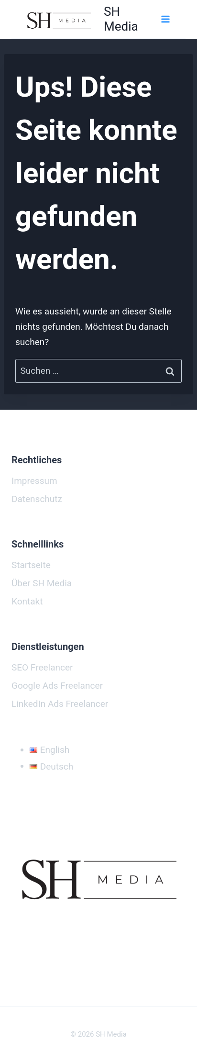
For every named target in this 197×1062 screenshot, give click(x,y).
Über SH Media (41, 583)
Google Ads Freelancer (57, 685)
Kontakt (27, 601)
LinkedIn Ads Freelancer (59, 703)
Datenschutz (36, 498)
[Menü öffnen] (165, 18)
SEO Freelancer (42, 667)
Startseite (31, 564)
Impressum (34, 480)
